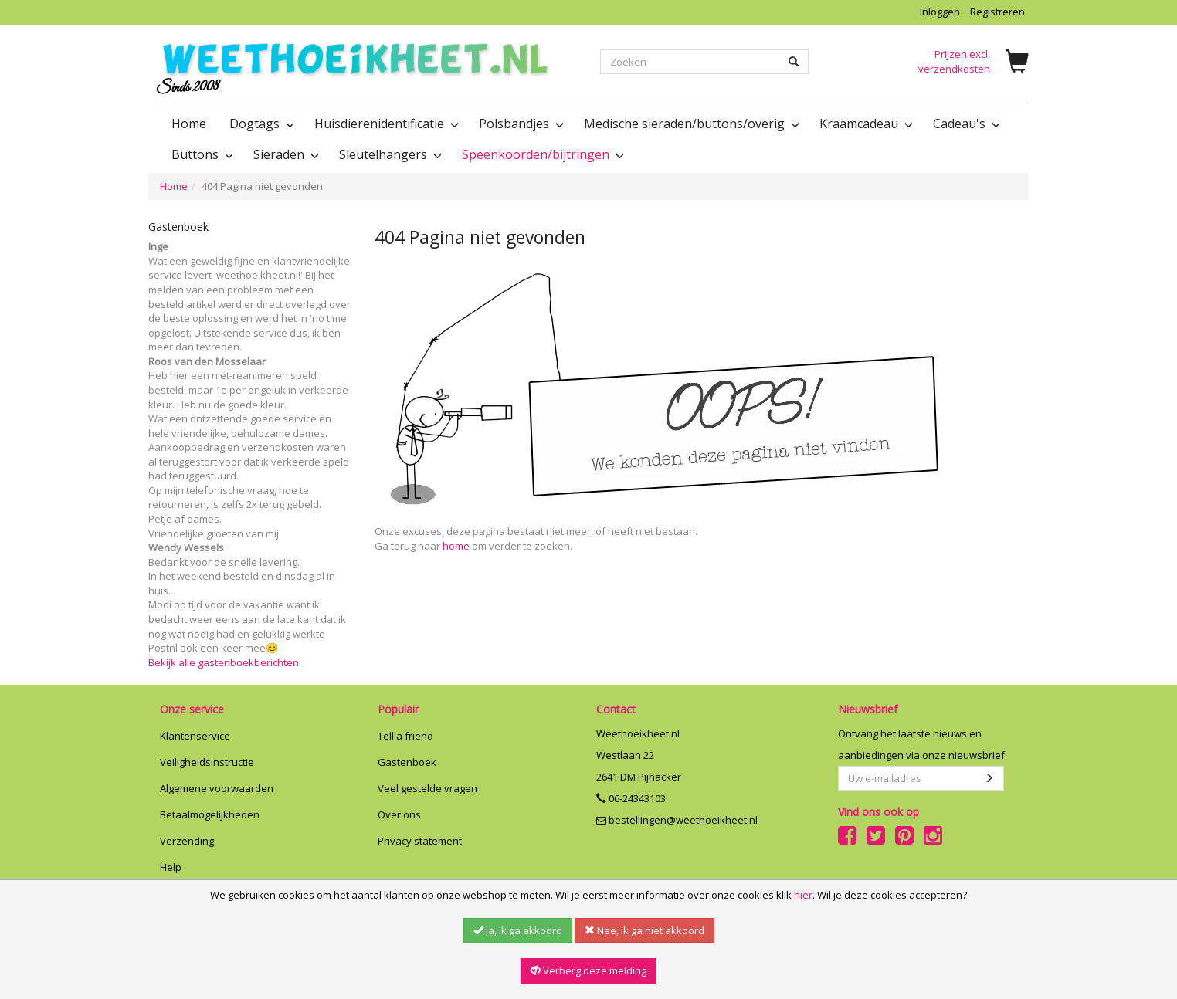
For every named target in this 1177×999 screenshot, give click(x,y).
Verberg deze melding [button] (588, 970)
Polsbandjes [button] (520, 123)
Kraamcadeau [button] (864, 123)
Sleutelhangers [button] (389, 154)
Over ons (399, 814)
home (456, 546)
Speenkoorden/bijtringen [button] (541, 154)
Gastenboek (407, 762)
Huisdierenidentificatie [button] (385, 123)
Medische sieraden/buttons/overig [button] (690, 123)
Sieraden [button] (284, 154)
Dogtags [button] (260, 123)
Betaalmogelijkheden (209, 814)
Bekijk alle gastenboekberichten (223, 662)
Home (188, 123)
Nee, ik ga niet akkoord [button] (644, 930)
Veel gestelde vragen (427, 788)
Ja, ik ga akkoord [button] (517, 930)
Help (170, 867)
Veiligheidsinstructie (207, 762)
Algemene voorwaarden (216, 788)
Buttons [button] (200, 154)
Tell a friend (405, 736)
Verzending (187, 841)
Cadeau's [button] (965, 123)
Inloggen (940, 12)
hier (803, 895)
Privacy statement (420, 841)
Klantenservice (195, 736)
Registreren (997, 12)
